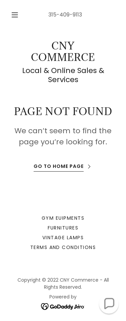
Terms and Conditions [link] (63, 247)
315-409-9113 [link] (65, 15)
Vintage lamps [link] (63, 237)
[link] (63, 51)
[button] (15, 15)
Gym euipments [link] (63, 218)
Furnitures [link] (63, 227)
